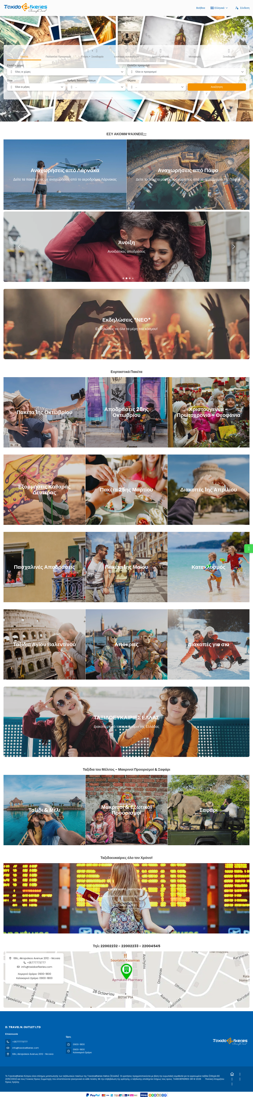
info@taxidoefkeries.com (36, 967)
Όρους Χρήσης (12, 1081)
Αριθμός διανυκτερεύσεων (81, 80)
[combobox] (66, 71)
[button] (123, 278)
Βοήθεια (200, 8)
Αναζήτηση (217, 87)
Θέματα (131, 80)
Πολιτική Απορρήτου (214, 1078)
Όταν (9, 80)
